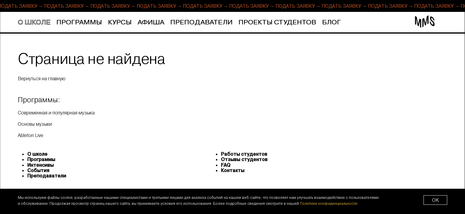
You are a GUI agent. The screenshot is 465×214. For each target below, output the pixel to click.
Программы (79, 22)
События (38, 170)
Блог (331, 22)
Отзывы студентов (244, 159)
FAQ (225, 165)
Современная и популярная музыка (56, 112)
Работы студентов (244, 154)
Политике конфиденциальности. (329, 203)
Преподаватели (201, 22)
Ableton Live (30, 135)
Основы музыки (35, 124)
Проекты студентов (277, 22)
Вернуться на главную (42, 78)
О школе (34, 22)
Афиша (151, 22)
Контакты (232, 170)
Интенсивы (40, 165)
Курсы (120, 22)
